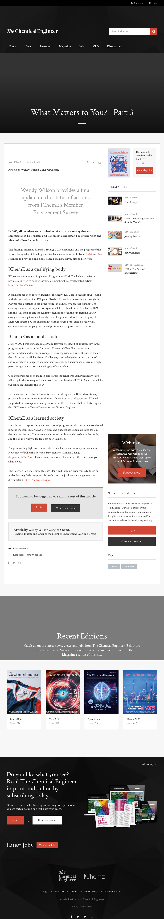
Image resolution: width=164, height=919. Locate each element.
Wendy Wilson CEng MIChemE (51, 528)
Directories (93, 46)
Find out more (132, 467)
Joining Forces (131, 233)
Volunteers (130, 561)
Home (11, 46)
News (23, 46)
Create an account (65, 507)
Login (153, 3)
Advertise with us (115, 887)
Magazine (54, 46)
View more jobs (48, 841)
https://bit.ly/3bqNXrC (38, 479)
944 (10, 257)
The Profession (137, 259)
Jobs (68, 46)
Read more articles (28, 553)
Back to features (21, 547)
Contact (73, 887)
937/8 (89, 253)
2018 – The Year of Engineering (134, 265)
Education (134, 229)
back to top (147, 762)
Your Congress (131, 201)
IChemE (18, 161)
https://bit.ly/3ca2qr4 (21, 456)
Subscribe (137, 3)
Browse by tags (91, 887)
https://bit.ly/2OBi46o (21, 284)
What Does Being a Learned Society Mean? (138, 217)
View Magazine (144, 168)
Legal (42, 887)
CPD (78, 46)
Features (37, 46)
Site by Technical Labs (82, 902)
